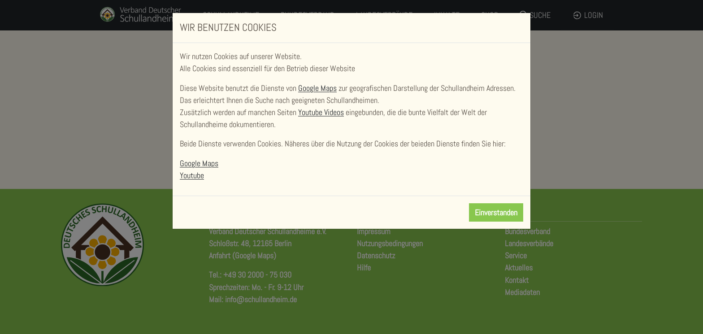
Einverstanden (496, 212)
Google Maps (317, 88)
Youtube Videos (321, 112)
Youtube (192, 175)
